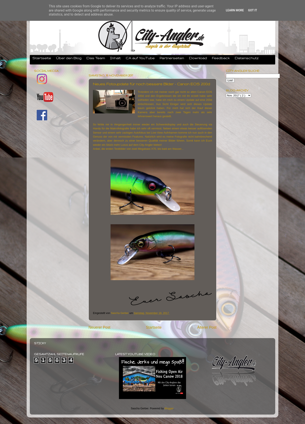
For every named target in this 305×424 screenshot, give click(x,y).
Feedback (221, 58)
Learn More (235, 10)
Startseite (41, 58)
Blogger (168, 408)
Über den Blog (68, 58)
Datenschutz (247, 58)
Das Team (95, 58)
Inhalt (115, 58)
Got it (252, 10)
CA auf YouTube (140, 58)
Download (198, 58)
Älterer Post (206, 327)
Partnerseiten (172, 58)
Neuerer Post (99, 327)
